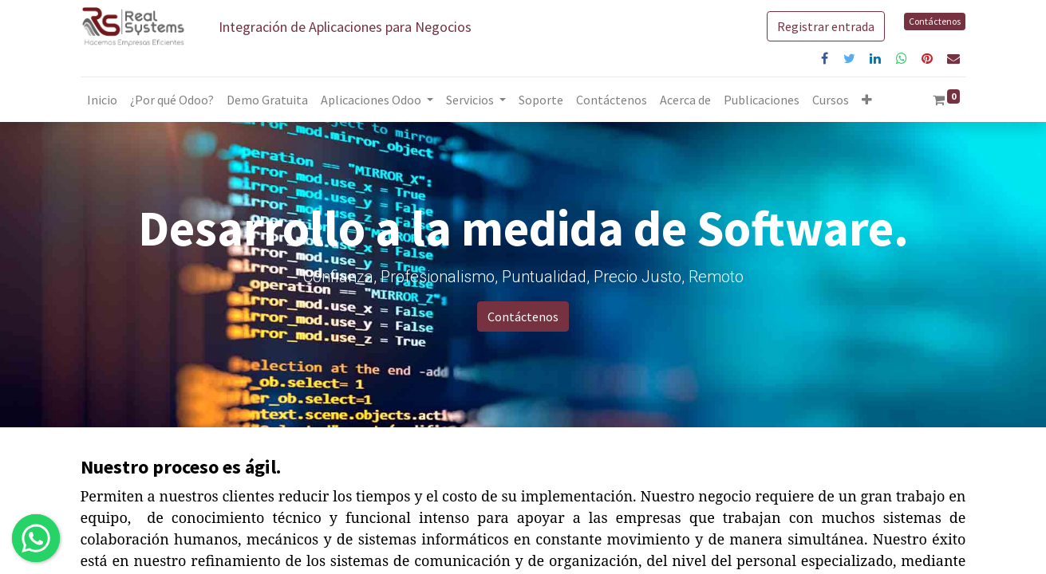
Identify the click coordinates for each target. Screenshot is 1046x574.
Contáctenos (935, 21)
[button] (866, 100)
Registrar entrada (825, 26)
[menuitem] (102, 100)
